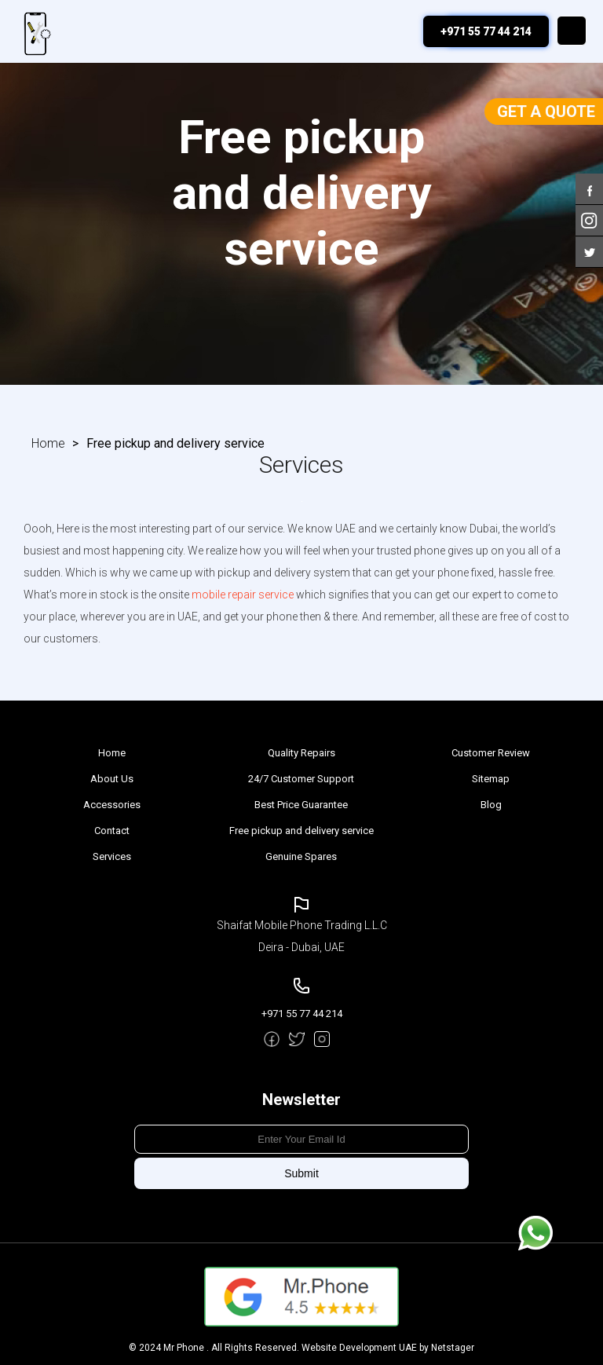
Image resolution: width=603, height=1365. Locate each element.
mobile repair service (243, 594)
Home (48, 443)
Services (112, 856)
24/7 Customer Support (301, 779)
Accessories (112, 805)
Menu (572, 31)
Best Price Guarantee (301, 805)
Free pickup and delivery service (301, 830)
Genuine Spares (301, 856)
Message (535, 1233)
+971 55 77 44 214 (486, 31)
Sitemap (491, 779)
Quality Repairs (301, 753)
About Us (111, 779)
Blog (491, 805)
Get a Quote (546, 111)
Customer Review (490, 753)
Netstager (452, 1347)
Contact (112, 830)
